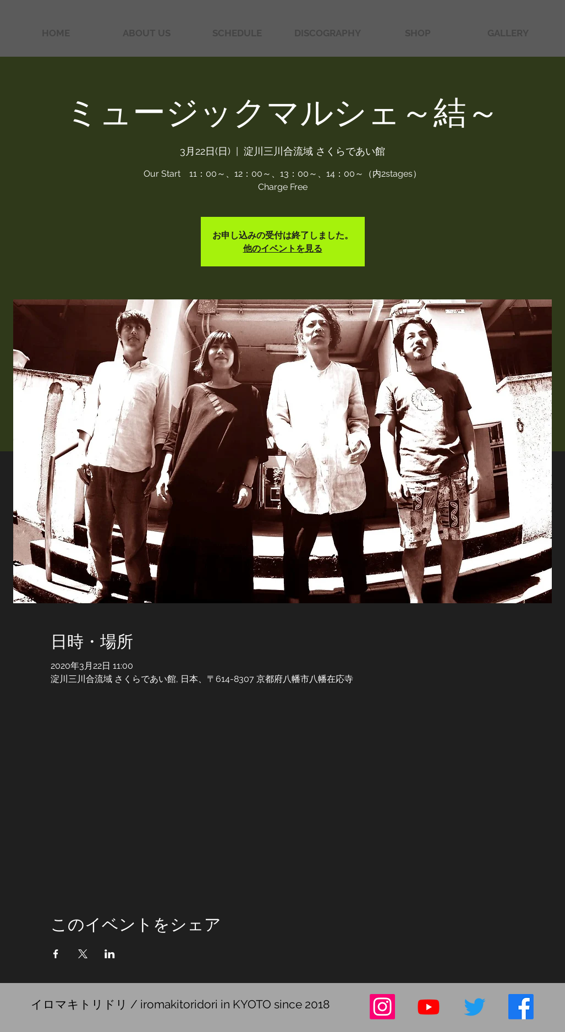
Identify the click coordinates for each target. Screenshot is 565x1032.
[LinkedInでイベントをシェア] (110, 953)
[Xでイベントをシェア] (83, 953)
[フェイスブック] (521, 1006)
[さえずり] (474, 1006)
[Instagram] (382, 1006)
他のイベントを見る (282, 248)
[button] (508, 33)
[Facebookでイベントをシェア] (56, 953)
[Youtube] (428, 1006)
